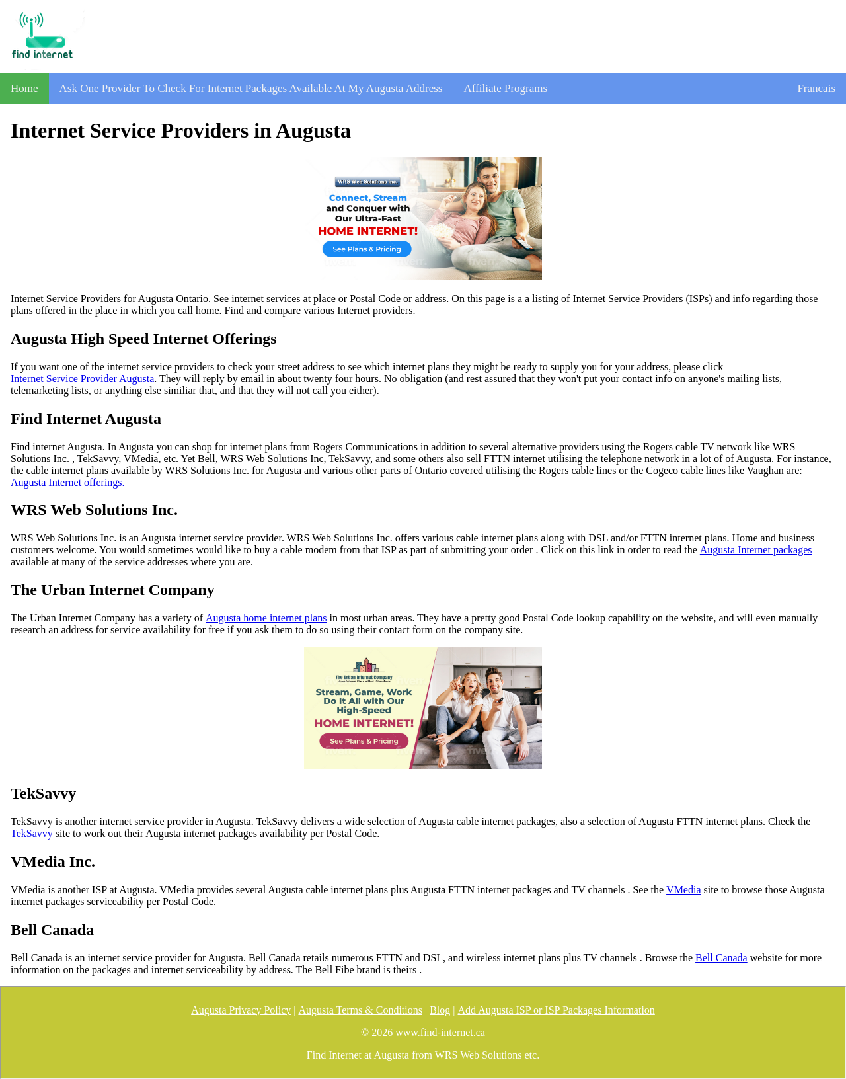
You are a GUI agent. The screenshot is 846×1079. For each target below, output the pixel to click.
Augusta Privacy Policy (241, 1010)
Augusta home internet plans (266, 617)
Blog (440, 1010)
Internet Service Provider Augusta (82, 378)
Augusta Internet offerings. (68, 482)
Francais (816, 88)
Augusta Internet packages (756, 549)
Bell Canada (721, 957)
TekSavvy (32, 833)
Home (24, 88)
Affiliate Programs (505, 88)
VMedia (683, 889)
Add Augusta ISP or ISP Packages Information (555, 1010)
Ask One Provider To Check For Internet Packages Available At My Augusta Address (251, 88)
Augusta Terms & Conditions (360, 1010)
